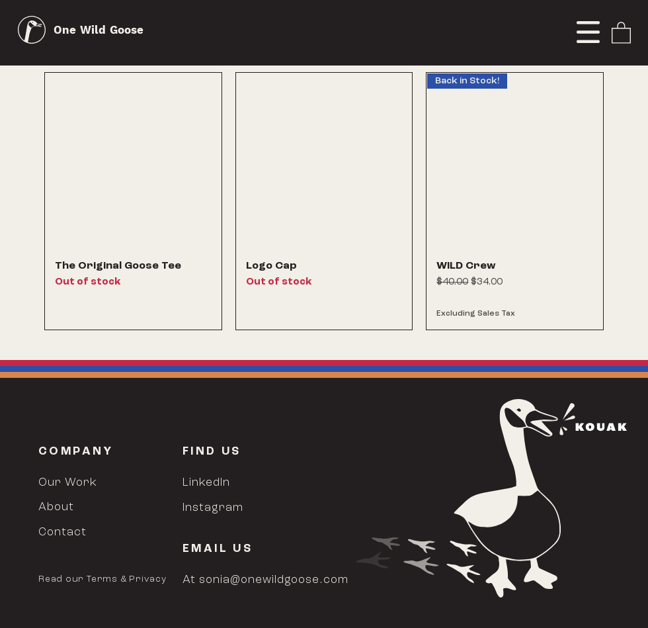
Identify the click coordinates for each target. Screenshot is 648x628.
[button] (588, 32)
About (56, 507)
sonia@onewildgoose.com (273, 580)
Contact (62, 532)
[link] (621, 32)
